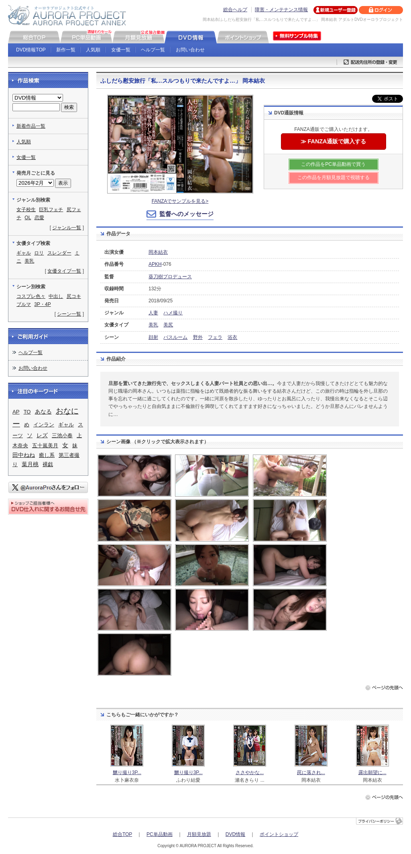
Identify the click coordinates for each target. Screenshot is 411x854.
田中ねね (23, 455)
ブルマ (23, 304)
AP (16, 412)
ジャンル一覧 (66, 227)
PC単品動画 (159, 834)
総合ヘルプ (235, 9)
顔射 (153, 337)
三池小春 (62, 435)
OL (27, 217)
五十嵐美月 (45, 445)
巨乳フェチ (51, 209)
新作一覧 (65, 50)
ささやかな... (250, 772)
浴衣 (232, 337)
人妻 (153, 313)
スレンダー (59, 253)
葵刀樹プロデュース (170, 276)
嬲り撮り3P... (127, 772)
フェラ (215, 337)
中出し (56, 296)
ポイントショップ (279, 834)
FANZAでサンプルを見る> (180, 201)
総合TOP (122, 834)
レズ (42, 435)
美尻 (168, 325)
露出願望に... (372, 772)
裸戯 (48, 464)
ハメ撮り (173, 313)
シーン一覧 (69, 314)
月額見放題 (199, 834)
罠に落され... (311, 772)
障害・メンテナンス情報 (281, 9)
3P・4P (42, 304)
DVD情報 (235, 834)
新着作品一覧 (30, 126)
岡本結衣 (158, 252)
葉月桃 (30, 464)
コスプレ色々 (30, 296)
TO (27, 412)
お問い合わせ (190, 50)
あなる (43, 412)
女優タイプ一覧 (64, 271)
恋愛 (39, 217)
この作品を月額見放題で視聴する (333, 177)
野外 (198, 337)
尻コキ (74, 296)
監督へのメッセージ (186, 213)
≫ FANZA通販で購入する (333, 141)
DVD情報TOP (31, 50)
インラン (43, 425)
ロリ (39, 253)
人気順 (93, 50)
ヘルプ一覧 (153, 50)
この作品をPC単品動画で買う (333, 164)
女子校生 (26, 209)
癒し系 (47, 455)
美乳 (153, 325)
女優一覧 (120, 50)
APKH (155, 264)
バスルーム (175, 337)
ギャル (23, 253)
